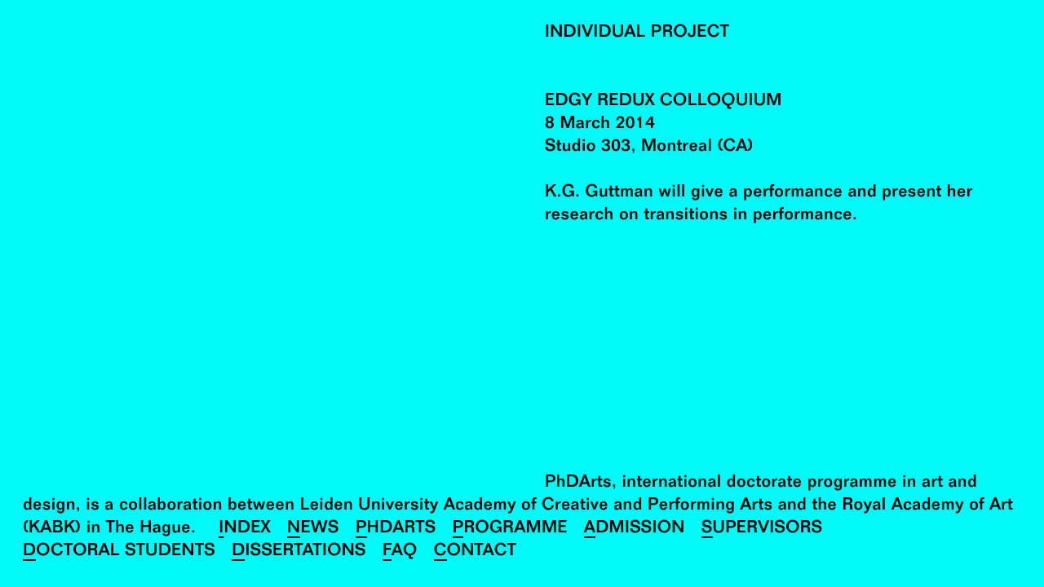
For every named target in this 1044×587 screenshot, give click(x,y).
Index (245, 529)
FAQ (400, 552)
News (313, 529)
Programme (510, 529)
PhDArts (396, 529)
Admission (634, 529)
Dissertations (299, 552)
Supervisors (762, 529)
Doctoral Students (119, 552)
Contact (475, 552)
